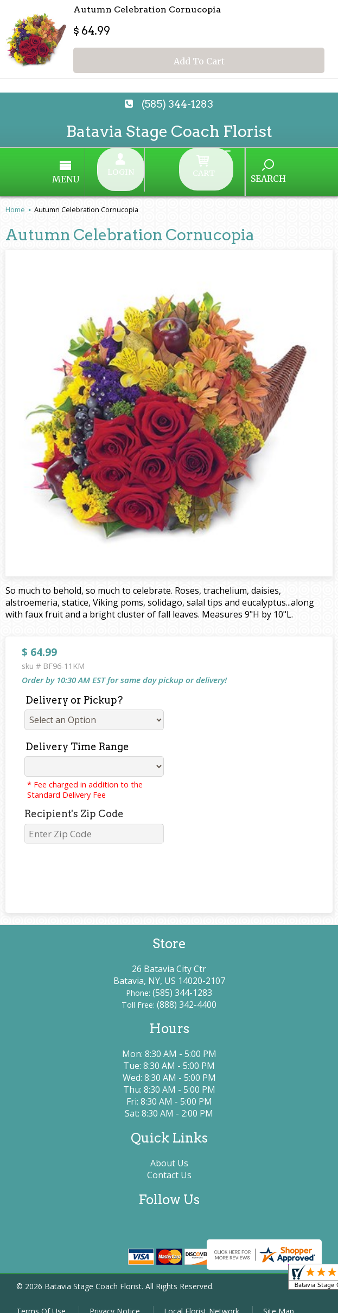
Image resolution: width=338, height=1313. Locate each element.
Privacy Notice (115, 1299)
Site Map (278, 1299)
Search (227, 172)
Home (15, 197)
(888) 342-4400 (186, 993)
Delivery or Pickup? (74, 688)
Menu (106, 173)
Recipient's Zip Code (74, 802)
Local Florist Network (201, 1299)
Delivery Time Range (77, 734)
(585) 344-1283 (177, 104)
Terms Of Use (41, 1299)
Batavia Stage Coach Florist (169, 131)
